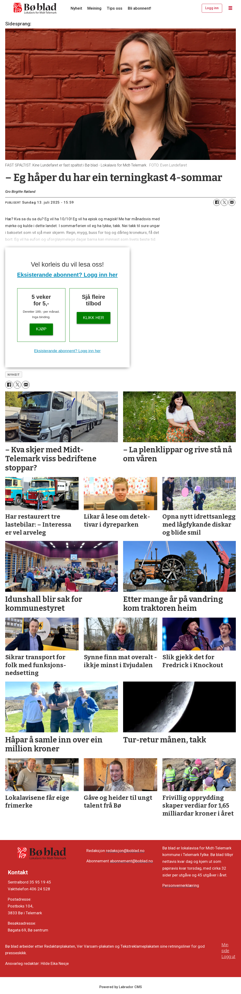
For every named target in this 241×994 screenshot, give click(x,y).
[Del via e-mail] (231, 202)
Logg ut (228, 956)
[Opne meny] (230, 8)
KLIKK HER (93, 318)
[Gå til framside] (35, 8)
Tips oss (114, 8)
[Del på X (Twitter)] (224, 202)
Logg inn (212, 8)
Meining (94, 8)
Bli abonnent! (139, 8)
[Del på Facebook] (216, 202)
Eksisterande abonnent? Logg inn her (67, 275)
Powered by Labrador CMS (120, 987)
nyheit (14, 374)
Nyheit (76, 8)
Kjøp (41, 329)
